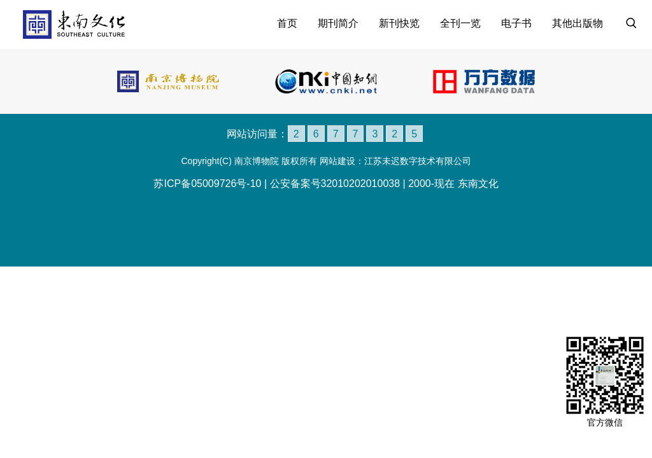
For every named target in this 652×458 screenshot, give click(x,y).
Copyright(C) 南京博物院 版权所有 (248, 160)
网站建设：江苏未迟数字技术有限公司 (395, 160)
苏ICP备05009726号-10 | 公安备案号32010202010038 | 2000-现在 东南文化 (325, 183)
